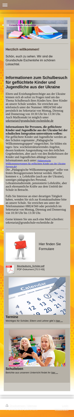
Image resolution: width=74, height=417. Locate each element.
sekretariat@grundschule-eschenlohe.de (29, 120)
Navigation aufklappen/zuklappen (37, 5)
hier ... (59, 320)
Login (65, 405)
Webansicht (61, 409)
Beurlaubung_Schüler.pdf (30, 266)
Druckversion (16, 405)
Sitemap (32, 405)
